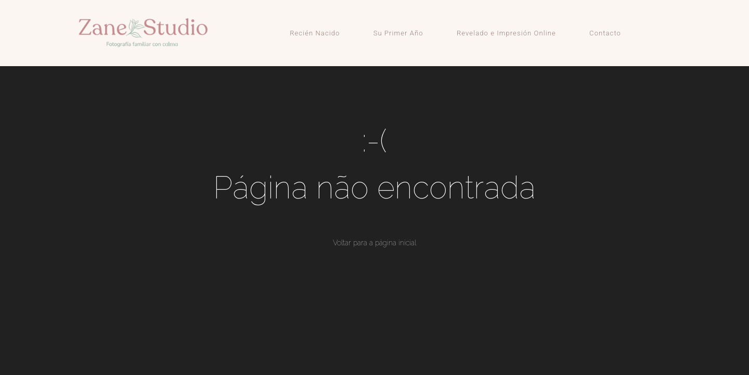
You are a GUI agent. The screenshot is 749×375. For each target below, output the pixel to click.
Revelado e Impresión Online (506, 33)
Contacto (605, 33)
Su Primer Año (398, 33)
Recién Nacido (315, 33)
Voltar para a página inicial (374, 242)
